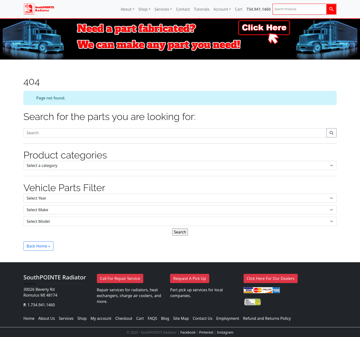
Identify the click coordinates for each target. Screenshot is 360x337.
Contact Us (202, 318)
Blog (165, 318)
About (126, 9)
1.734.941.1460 (41, 304)
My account (101, 318)
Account (220, 9)
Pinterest (206, 332)
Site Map (181, 318)
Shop (143, 9)
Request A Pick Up (189, 278)
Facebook (187, 332)
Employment (227, 318)
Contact (183, 9)
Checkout (123, 318)
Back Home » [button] (38, 246)
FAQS (152, 318)
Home (29, 318)
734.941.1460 (258, 9)
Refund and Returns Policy (267, 318)
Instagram (225, 332)
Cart (238, 9)
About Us (46, 318)
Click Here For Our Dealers (271, 278)
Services (161, 9)
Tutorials (201, 9)
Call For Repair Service (120, 278)
